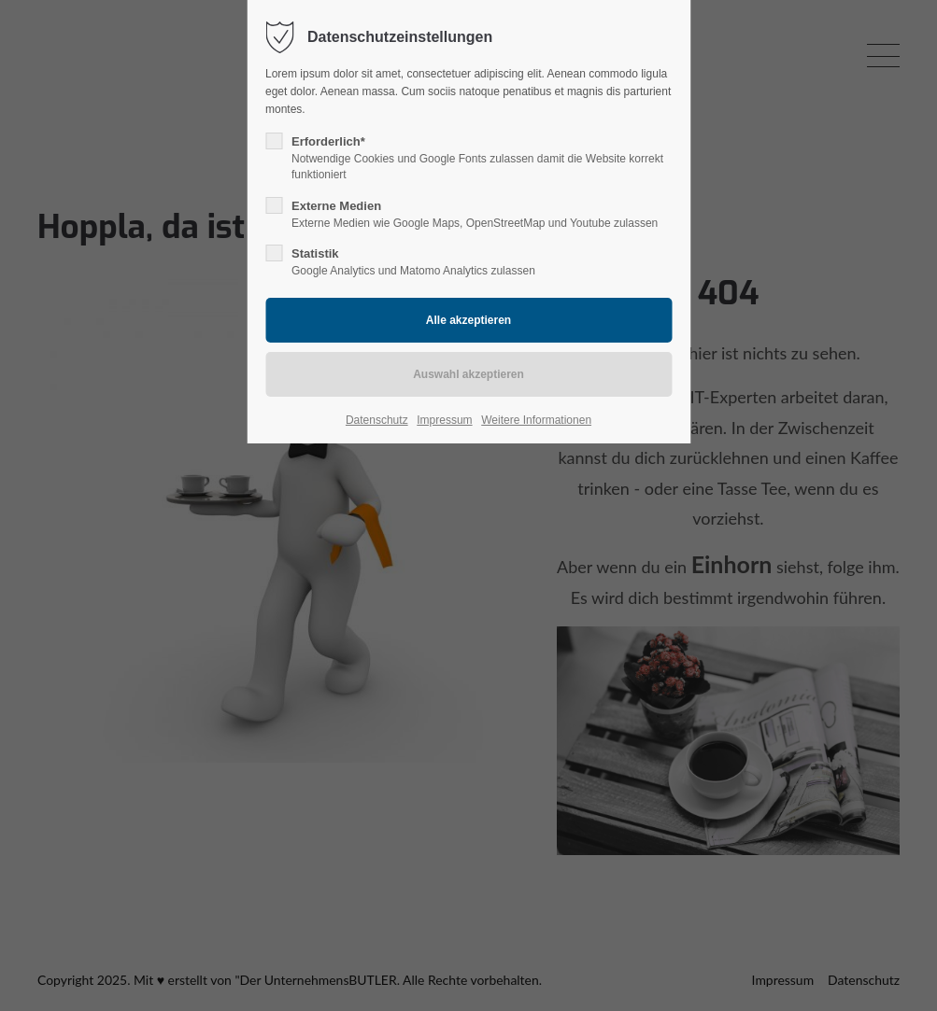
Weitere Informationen (536, 420)
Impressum (444, 420)
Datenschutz (377, 420)
